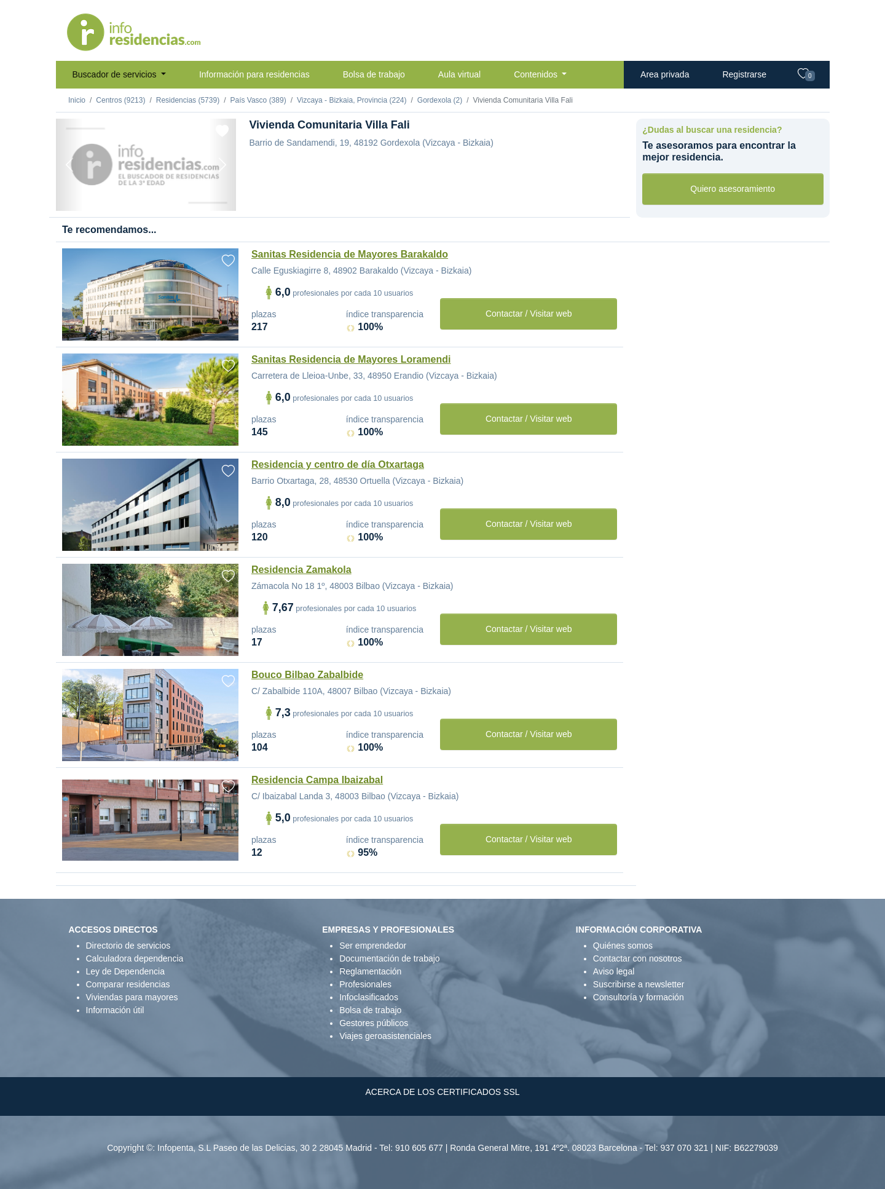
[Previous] (69, 165)
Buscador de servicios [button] (116, 74)
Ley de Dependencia (125, 971)
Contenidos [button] (537, 74)
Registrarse (744, 74)
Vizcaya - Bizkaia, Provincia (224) (352, 100)
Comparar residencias (128, 984)
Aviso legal (613, 971)
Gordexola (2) (439, 100)
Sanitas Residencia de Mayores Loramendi (351, 359)
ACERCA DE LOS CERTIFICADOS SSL (442, 1092)
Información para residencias (254, 74)
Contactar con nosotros (637, 958)
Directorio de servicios (128, 945)
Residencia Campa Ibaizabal (317, 780)
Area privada (664, 74)
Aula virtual (459, 74)
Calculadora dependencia (135, 958)
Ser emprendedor (372, 945)
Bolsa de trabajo (374, 74)
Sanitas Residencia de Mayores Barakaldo (349, 254)
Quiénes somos (623, 945)
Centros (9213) (120, 100)
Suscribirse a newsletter (639, 984)
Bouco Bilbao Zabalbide (307, 675)
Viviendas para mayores (132, 997)
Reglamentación (370, 971)
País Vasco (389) (258, 100)
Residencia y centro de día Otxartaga (337, 464)
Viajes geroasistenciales (385, 1036)
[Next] (222, 165)
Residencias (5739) (187, 100)
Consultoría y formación (638, 997)
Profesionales (365, 984)
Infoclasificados (368, 997)
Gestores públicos (373, 1023)
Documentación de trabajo (389, 958)
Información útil (115, 1010)
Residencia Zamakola (301, 569)
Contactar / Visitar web (529, 313)
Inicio (76, 100)
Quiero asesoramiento (732, 189)
